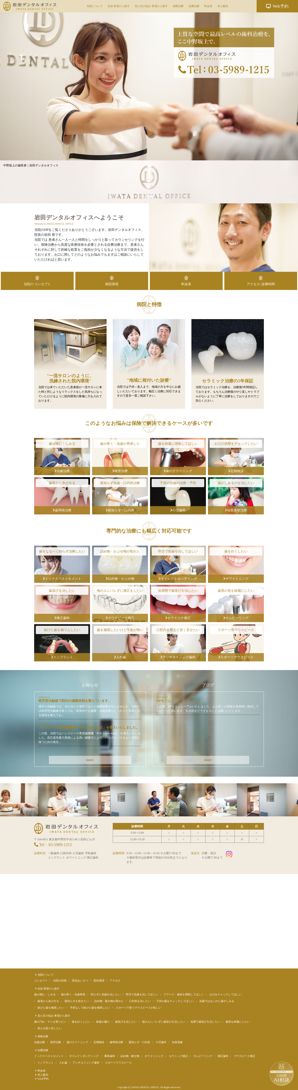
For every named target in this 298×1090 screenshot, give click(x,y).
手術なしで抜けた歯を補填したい (90, 1007)
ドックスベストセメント (62, 578)
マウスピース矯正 (120, 618)
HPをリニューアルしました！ (178, 700)
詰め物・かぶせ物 (120, 578)
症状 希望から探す (119, 6)
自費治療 (194, 6)
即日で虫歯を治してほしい (142, 994)
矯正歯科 (62, 618)
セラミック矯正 (178, 618)
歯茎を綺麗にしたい (238, 1021)
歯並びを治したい (126, 1021)
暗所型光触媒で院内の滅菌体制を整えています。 (74, 700)
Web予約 (277, 6)
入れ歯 (120, 657)
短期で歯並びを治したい (205, 1021)
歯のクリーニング (178, 471)
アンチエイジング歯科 (178, 657)
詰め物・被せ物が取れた (109, 1001)
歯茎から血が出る (48, 1001)
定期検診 (236, 471)
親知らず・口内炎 (120, 510)
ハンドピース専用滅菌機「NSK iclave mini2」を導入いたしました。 (88, 727)
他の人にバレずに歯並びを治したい (163, 1021)
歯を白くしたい (81, 1021)
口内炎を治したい (140, 1001)
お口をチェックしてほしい (225, 994)
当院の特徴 (59, 980)
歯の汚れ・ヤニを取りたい (50, 1021)
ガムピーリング (236, 618)
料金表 (208, 6)
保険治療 (178, 6)
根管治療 (120, 471)
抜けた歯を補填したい (50, 1007)
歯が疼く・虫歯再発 (73, 994)
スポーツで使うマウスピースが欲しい (138, 1007)
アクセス (115, 980)
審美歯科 (109, 1056)
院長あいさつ (80, 980)
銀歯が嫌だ (103, 1021)
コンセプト (41, 980)
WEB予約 (43, 1078)
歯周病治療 (62, 510)
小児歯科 (178, 510)
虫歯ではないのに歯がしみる (216, 1001)
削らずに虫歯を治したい (105, 994)
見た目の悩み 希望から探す (151, 6)
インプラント (62, 657)
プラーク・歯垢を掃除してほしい (183, 994)
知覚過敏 (177, 1042)
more (90, 760)
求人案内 (222, 6)
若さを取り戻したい (49, 1028)
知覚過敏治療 (236, 510)
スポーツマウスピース (236, 657)
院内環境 (99, 980)
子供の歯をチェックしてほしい (175, 1001)
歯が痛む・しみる (45, 994)
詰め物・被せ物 (129, 1056)
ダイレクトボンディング (178, 578)
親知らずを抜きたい (77, 1001)
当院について (95, 6)
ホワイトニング (236, 578)
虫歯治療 (62, 471)
